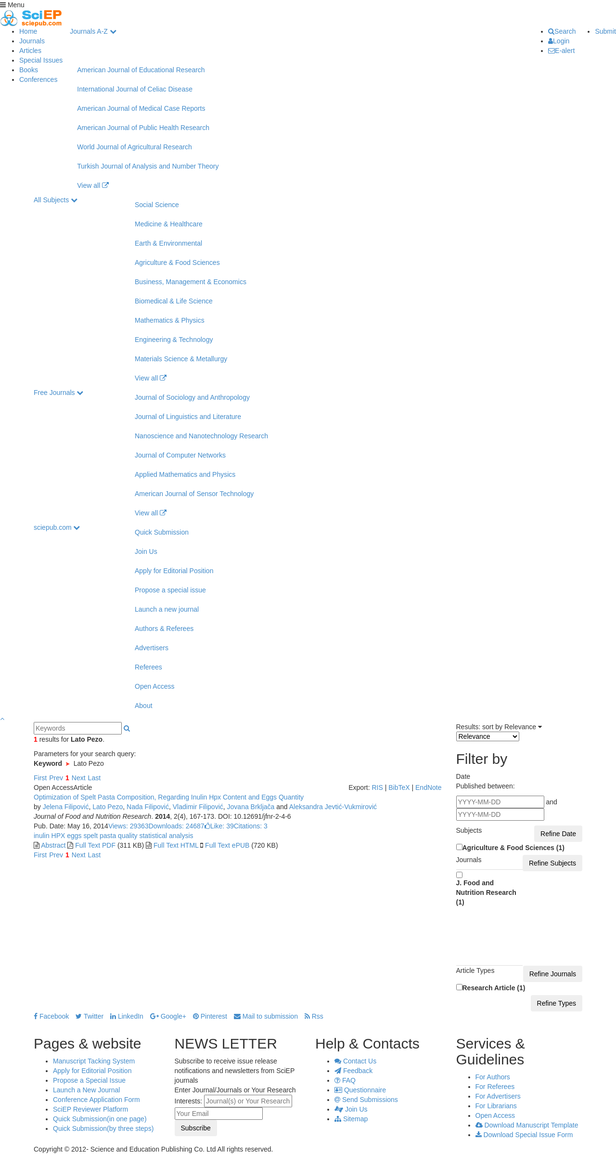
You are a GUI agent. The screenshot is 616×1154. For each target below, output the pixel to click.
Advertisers (151, 648)
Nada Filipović (148, 807)
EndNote (428, 787)
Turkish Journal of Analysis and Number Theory (147, 166)
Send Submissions (366, 1099)
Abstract (53, 845)
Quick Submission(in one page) (100, 1119)
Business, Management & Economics (190, 282)
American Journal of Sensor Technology (194, 494)
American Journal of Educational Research (141, 70)
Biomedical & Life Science (174, 301)
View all (93, 185)
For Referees (495, 1086)
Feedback (353, 1071)
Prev (56, 778)
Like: (219, 826)
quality (126, 835)
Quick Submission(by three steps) (103, 1128)
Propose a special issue (170, 590)
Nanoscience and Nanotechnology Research (201, 436)
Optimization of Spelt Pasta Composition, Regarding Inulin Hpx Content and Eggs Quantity (169, 797)
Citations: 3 (251, 826)
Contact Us (355, 1061)
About (144, 705)
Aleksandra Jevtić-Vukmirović (333, 807)
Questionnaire (360, 1090)
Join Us (146, 551)
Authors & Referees (164, 628)
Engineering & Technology (174, 339)
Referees (148, 667)
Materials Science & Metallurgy (181, 359)
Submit (605, 31)
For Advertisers (498, 1096)
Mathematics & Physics (170, 320)
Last (94, 778)
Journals (32, 41)
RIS (377, 787)
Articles (30, 50)
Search (562, 31)
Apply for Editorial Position (174, 571)
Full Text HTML (176, 845)
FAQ (345, 1080)
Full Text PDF (95, 845)
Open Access (155, 686)
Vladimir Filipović (198, 807)
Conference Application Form (96, 1099)
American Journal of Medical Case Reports (141, 108)
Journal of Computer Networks (180, 455)
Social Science (157, 205)
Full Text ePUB (227, 845)
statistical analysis (165, 835)
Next (79, 778)
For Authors (492, 1077)
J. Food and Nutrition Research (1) (486, 892)
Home (28, 31)
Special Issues (41, 60)
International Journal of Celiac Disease (134, 89)
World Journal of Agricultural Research (134, 147)
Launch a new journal (167, 609)
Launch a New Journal (86, 1090)
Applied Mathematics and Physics (185, 474)
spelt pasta (99, 835)
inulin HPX (49, 835)
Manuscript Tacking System (94, 1061)
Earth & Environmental (168, 243)
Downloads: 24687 (177, 826)
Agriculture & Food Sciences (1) (513, 848)
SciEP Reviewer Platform (90, 1109)
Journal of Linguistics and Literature (188, 416)
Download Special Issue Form (524, 1135)
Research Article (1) (494, 988)
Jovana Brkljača (251, 807)
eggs (73, 835)
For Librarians (496, 1106)
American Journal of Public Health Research (143, 127)
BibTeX (399, 787)
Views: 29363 (128, 826)
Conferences (38, 79)
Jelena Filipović (66, 807)
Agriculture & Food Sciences (177, 262)
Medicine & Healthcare (169, 224)
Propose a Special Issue (89, 1080)
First (40, 778)
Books (28, 70)
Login (558, 41)
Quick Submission (162, 532)
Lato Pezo (107, 807)
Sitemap (351, 1119)
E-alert (561, 50)
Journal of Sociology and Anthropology (192, 397)
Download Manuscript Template (526, 1125)
